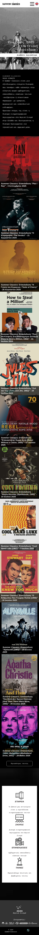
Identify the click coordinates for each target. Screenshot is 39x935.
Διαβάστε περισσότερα (27, 55)
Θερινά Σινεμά (19, 909)
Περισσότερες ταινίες (19, 764)
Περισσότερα (19, 134)
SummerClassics (11, 932)
